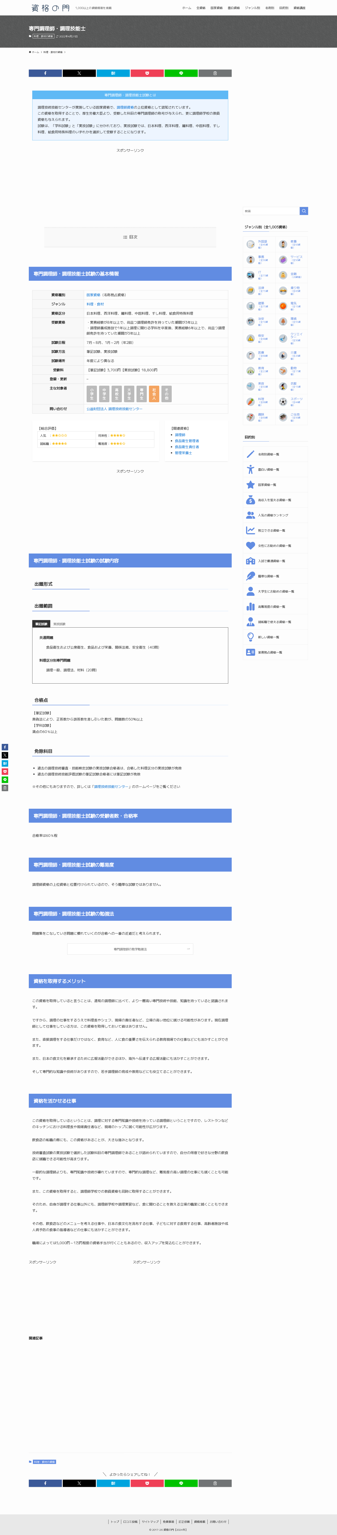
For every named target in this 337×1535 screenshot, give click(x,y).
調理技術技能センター (111, 786)
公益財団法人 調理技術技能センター (115, 408)
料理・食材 (95, 303)
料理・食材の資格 (43, 36)
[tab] (41, 624)
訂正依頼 (184, 1522)
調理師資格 (125, 107)
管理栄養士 (183, 452)
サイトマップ (150, 1522)
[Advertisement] (130, 183)
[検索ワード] (275, 211)
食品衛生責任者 (187, 446)
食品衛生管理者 (187, 440)
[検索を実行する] (304, 211)
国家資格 (93, 294)
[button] (45, 73)
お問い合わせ (218, 1522)
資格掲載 (199, 1522)
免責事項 (168, 1522)
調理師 (180, 434)
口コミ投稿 (130, 1522)
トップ (115, 1522)
